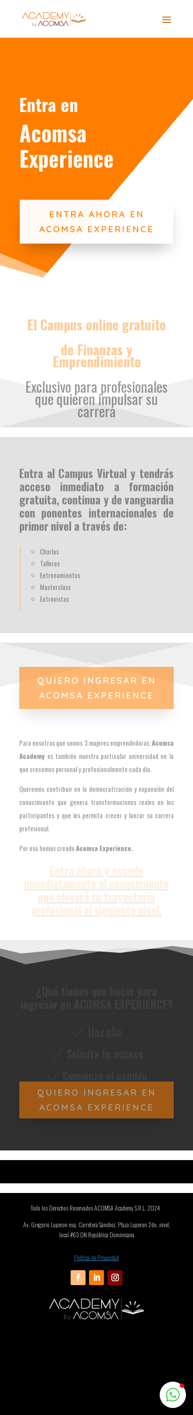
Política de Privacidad (96, 1257)
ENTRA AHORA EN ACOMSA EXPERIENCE (96, 235)
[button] (173, 1395)
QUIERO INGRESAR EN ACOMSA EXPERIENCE (96, 688)
